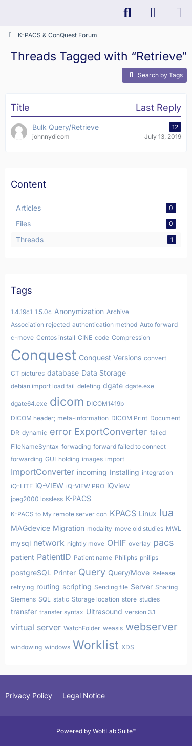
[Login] (153, 13)
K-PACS (78, 498)
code (102, 337)
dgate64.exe (29, 403)
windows (57, 647)
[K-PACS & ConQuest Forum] (5, 13)
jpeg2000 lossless (37, 499)
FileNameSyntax (35, 446)
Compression (131, 337)
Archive (117, 312)
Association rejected (40, 324)
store (129, 599)
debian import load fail (43, 386)
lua (166, 513)
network (49, 542)
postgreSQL (31, 572)
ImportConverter (42, 472)
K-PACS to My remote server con (59, 514)
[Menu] (178, 13)
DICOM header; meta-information (60, 418)
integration (157, 472)
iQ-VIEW (49, 485)
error (61, 431)
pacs (163, 542)
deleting (88, 386)
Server (142, 586)
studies (149, 599)
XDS (127, 647)
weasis (113, 628)
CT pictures (28, 373)
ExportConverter (110, 431)
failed (158, 433)
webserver (151, 626)
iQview (118, 485)
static (61, 599)
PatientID (54, 557)
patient (22, 557)
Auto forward (159, 324)
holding (68, 459)
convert (155, 358)
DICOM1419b (105, 403)
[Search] (127, 13)
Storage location (95, 599)
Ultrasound (104, 611)
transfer (24, 611)
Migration (68, 528)
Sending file (111, 587)
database (63, 372)
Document (165, 418)
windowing (26, 647)
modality (99, 528)
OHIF (116, 542)
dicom (67, 402)
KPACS (123, 513)
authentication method (104, 324)
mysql (21, 542)
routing (48, 586)
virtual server (36, 627)
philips (149, 558)
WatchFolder (81, 628)
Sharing (166, 587)
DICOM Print (129, 418)
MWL (173, 528)
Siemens (23, 599)
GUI (50, 459)
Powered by (96, 731)
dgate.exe (139, 386)
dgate (113, 385)
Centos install (55, 337)
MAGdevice (30, 528)
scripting (77, 586)
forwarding (26, 459)
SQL (44, 599)
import (114, 459)
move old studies (139, 528)
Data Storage (103, 372)
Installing (124, 472)
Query (91, 572)
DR (15, 433)
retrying (22, 587)
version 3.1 (140, 612)
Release (163, 573)
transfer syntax (61, 612)
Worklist (96, 645)
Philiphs (126, 558)
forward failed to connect (129, 446)
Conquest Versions (110, 357)
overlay (140, 543)
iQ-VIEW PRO (85, 486)
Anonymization (79, 311)
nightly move (85, 543)
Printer (65, 572)
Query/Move (129, 572)
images (92, 459)
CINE (85, 337)
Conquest (43, 355)
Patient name (93, 558)
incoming (92, 472)
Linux (148, 513)
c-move (22, 337)
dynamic (34, 433)
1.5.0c (43, 312)
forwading (76, 446)
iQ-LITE (22, 486)
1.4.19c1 (21, 312)
